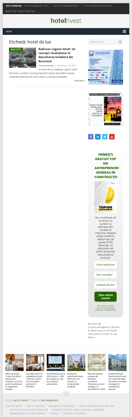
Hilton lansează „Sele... (37, 6)
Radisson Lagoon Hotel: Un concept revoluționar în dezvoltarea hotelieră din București (56, 55)
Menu (9, 31)
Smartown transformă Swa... (20, 11)
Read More (79, 80)
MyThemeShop (50, 400)
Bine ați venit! (14, 406)
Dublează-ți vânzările (62, 406)
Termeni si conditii (74, 413)
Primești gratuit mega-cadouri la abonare (78, 409)
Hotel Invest (66, 20)
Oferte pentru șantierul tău (96, 406)
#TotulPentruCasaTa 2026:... (99, 6)
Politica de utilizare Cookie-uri (28, 409)
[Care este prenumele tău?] (105, 264)
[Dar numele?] (105, 274)
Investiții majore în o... (66, 6)
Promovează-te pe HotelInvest (27, 413)
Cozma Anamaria (46, 65)
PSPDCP (54, 413)
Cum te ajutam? (36, 406)
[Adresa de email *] (105, 284)
